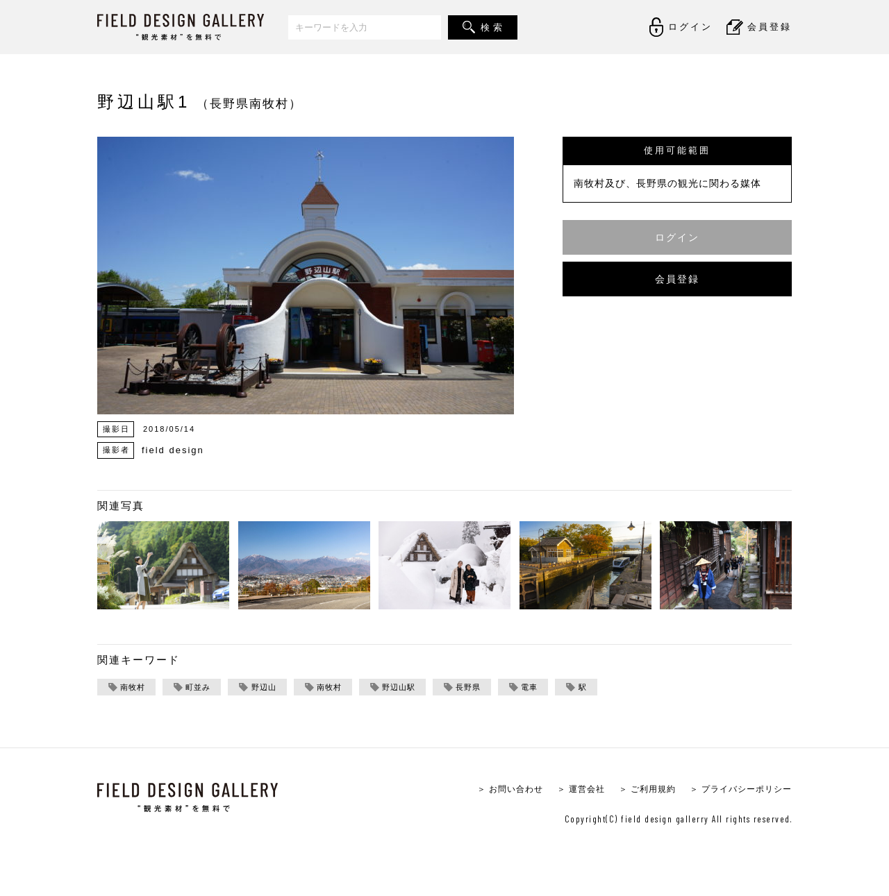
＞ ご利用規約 (637, 790)
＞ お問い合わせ (492, 790)
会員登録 (677, 279)
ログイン (677, 237)
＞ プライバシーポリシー (736, 790)
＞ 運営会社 (567, 790)
